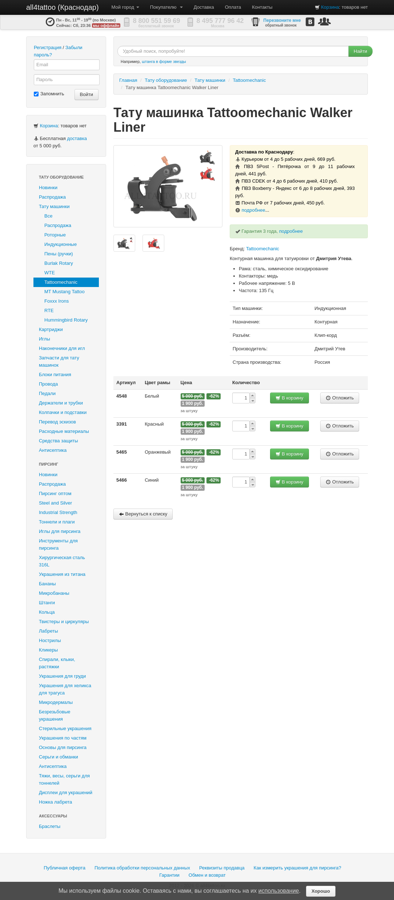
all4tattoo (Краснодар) (62, 7)
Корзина (330, 7)
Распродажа (52, 197)
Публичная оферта (64, 868)
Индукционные (60, 244)
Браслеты (49, 826)
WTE (49, 272)
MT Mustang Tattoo (64, 291)
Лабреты (48, 631)
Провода (48, 384)
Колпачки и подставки (63, 412)
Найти (360, 51)
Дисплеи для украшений (65, 792)
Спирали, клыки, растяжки (57, 663)
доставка (77, 138)
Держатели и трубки (61, 403)
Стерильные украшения (65, 728)
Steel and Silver (55, 503)
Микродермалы (56, 702)
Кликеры (48, 650)
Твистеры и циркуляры (64, 621)
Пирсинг (48, 464)
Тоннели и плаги (57, 522)
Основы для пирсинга (63, 747)
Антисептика (53, 450)
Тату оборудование (61, 177)
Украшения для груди (62, 676)
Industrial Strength (58, 512)
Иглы (44, 339)
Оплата (233, 7)
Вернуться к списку (143, 514)
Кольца (47, 612)
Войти (86, 94)
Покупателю (166, 7)
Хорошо (320, 891)
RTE (49, 310)
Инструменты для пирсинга (58, 544)
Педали (47, 393)
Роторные (55, 235)
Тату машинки (54, 206)
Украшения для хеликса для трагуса (65, 689)
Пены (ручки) (58, 253)
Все (48, 216)
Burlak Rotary (58, 263)
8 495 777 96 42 (220, 20)
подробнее (253, 210)
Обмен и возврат (207, 875)
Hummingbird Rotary (66, 320)
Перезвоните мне (282, 20)
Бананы (47, 583)
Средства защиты (58, 440)
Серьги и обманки (58, 757)
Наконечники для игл (62, 348)
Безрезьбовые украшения (55, 715)
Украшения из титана (62, 574)
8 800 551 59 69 (156, 20)
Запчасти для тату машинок (59, 361)
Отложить (340, 398)
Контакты (262, 7)
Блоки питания (55, 374)
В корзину (289, 398)
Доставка (204, 7)
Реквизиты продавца (222, 868)
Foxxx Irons (56, 301)
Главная (128, 80)
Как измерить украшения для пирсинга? (297, 868)
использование (278, 891)
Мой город (125, 7)
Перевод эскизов (57, 422)
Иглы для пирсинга (59, 531)
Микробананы (54, 593)
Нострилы (50, 640)
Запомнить (49, 93)
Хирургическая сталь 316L (62, 561)
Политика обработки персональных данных (142, 868)
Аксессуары (53, 816)
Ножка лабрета (55, 802)
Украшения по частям (63, 738)
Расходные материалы (64, 431)
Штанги (47, 602)
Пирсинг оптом (55, 493)
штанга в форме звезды (164, 61)
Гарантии (169, 875)
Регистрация (47, 47)
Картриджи (51, 329)
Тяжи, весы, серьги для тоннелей (64, 779)
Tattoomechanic (60, 282)
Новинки (48, 187)
